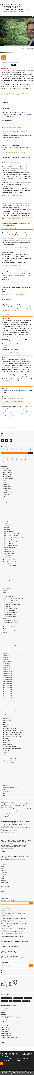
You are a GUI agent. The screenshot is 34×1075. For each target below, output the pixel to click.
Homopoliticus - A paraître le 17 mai (9, 1037)
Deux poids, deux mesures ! (8, 951)
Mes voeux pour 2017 (7, 685)
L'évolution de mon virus (8, 624)
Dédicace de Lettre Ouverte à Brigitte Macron (13, 537)
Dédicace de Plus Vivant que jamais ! (11, 541)
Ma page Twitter (4, 1031)
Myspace (5, 716)
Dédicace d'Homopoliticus (9, 531)
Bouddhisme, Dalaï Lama (8, 500)
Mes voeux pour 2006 (7, 663)
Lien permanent (5, 93)
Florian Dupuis (5, 850)
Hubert (4, 578)
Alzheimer (5, 482)
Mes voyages (6, 704)
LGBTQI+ (5, 592)
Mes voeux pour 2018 (7, 687)
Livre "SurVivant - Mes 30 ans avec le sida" (12, 604)
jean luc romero (27, 997)
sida (29, 1000)
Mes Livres (5, 657)
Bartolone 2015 (6, 494)
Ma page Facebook (5, 1025)
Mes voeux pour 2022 (7, 693)
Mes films (5, 653)
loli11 (7, 228)
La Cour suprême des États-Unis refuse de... (21, 840)
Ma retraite (5, 628)
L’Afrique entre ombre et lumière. (10, 956)
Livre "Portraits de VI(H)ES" (9, 602)
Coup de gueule (6, 529)
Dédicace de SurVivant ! (8, 543)
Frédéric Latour (9, 294)
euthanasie (20, 997)
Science (4, 756)
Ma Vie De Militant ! (7, 632)
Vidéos (4, 789)
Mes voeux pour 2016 (7, 683)
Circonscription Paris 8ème (9, 513)
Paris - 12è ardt (6, 718)
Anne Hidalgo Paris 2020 (8, 488)
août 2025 (3, 884)
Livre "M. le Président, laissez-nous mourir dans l (13, 598)
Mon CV (3, 1012)
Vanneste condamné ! (10, 63)
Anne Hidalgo (6, 484)
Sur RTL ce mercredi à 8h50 (27, 51)
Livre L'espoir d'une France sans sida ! (11, 608)
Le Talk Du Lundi (6, 588)
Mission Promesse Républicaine (10, 708)
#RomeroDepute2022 (8, 472)
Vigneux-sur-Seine (7, 791)
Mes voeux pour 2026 (7, 701)
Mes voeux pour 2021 (7, 691)
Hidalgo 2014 (6, 569)
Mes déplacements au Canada (9, 647)
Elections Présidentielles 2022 (9, 561)
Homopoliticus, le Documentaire (10, 574)
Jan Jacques (4, 808)
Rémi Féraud (6, 750)
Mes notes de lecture (7, 661)
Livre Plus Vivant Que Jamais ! (9, 616)
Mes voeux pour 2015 (7, 681)
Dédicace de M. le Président (9, 539)
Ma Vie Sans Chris (7, 634)
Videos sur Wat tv (5, 1029)
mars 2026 (3, 870)
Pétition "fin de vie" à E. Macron (10, 728)
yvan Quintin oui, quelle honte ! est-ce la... (11, 821)
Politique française (5, 94)
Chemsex (5, 504)
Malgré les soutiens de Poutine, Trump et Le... (21, 804)
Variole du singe (6, 785)
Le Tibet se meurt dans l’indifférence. (11, 946)
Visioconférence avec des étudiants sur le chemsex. (14, 941)
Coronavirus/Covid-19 (8, 525)
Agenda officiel (4, 1008)
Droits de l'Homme (7, 555)
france (14, 997)
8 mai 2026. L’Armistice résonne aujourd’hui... (13, 926)
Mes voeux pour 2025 (7, 699)
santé (10, 1000)
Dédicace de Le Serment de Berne (10, 535)
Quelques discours (5, 1019)
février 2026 (4, 872)
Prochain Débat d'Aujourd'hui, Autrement (12, 748)
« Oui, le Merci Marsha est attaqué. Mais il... (16, 845)
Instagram (5, 582)
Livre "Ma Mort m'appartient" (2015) (11, 600)
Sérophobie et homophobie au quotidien (10, 1017)
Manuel (7, 195)
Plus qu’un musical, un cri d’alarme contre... (12, 931)
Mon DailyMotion (5, 1021)
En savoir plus (10, 1073)
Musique (5, 714)
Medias (4, 641)
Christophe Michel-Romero (9, 506)
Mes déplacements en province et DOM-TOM (13, 649)
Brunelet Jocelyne (5, 815)
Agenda (4, 480)
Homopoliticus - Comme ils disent (10, 571)
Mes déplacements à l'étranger (10, 645)
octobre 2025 (4, 880)
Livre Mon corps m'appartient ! (9, 614)
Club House (5, 515)
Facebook (5, 567)
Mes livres (3, 1014)
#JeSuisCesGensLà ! (7, 470)
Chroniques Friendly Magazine (10, 509)
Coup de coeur (6, 527)
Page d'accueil (16, 51)
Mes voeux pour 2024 (7, 697)
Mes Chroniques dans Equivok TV (10, 643)
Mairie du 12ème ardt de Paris (9, 636)
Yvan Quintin (4, 804)
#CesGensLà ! (6, 468)
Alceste (7, 313)
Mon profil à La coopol (6, 1035)
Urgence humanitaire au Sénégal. (10, 912)
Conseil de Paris (6, 519)
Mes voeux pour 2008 (7, 667)
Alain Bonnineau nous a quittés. (9, 917)
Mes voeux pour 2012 (7, 675)
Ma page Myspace (5, 1023)
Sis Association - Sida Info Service (10, 760)
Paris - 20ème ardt (7, 720)
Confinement (6, 517)
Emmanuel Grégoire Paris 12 (9, 563)
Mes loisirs (5, 659)
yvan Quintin (4, 834)
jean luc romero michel (7, 997)
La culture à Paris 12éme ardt (9, 586)
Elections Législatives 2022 (9, 559)
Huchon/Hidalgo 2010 (8, 580)
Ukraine (4, 783)
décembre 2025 (4, 876)
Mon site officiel (4, 1010)
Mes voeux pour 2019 (7, 689)
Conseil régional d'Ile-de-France (10, 521)
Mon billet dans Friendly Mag (9, 710)
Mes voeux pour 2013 (7, 677)
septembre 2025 (4, 882)
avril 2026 (3, 868)
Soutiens (5, 764)
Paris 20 (4, 722)
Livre (4, 594)
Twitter (4, 781)
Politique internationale (8, 744)
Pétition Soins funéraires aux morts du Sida (12, 736)
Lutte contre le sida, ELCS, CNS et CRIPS (11, 620)
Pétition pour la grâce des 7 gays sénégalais (12, 732)
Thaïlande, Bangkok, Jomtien (9, 769)
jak (6, 162)
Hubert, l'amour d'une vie (6, 1016)
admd (3, 1000)
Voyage (4, 793)
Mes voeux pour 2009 (7, 669)
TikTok (4, 777)
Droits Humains (6, 557)
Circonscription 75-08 (7, 511)
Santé (4, 754)
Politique (24, 1000)
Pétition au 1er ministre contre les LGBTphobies (13, 730)
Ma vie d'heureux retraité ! (9, 630)
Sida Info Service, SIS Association (10, 758)
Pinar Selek (5, 738)
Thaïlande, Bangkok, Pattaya (9, 771)
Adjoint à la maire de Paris (8, 478)
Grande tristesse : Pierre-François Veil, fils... (12, 936)
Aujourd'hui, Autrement (8, 492)
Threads (5, 773)
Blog (4, 498)
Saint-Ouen (5, 752)
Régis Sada (8, 218)
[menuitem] (17, 47)
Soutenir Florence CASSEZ (9, 762)
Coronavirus (5, 523)
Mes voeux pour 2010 (7, 671)
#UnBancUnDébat (7, 474)
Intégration (5, 584)
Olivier (7, 127)
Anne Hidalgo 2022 (7, 486)
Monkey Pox (5, 712)
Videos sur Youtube (5, 1027)
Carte (3, 891)
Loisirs (4, 618)
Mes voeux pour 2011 (7, 673)
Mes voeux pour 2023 (7, 695)
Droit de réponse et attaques (9, 553)
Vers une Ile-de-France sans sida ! (10, 787)
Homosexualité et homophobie (23, 93)
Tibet (4, 775)
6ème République (7, 476)
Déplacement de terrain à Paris (10, 547)
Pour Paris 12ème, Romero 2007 (10, 746)
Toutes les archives (5, 886)
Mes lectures (6, 655)
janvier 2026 (4, 874)
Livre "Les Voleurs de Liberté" (9, 596)
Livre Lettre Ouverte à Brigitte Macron (11, 612)
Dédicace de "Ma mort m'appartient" (11, 533)
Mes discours (6, 651)
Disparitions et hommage (8, 551)
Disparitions (5, 549)
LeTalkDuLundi (6, 590)
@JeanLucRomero (5, 435)
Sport (4, 766)
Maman (4, 639)
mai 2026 (3, 866)
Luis (2, 845)
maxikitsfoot (4, 827)
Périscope (5, 726)
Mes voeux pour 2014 (7, 679)
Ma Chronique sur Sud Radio (9, 626)
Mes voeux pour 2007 (7, 665)
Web (4, 795)
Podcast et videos (7, 740)
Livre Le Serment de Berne (9, 610)
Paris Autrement (6, 724)
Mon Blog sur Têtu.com (6, 1033)
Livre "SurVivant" (6, 606)
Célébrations (6, 502)
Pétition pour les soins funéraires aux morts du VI (13, 734)
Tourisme (5, 779)
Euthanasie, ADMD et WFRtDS (9, 565)
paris (7, 1000)
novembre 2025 (4, 878)
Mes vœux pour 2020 (7, 706)
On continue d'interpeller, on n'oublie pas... (12, 922)
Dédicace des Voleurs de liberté (10, 545)
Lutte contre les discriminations (10, 622)
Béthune (5, 496)
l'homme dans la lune (10, 247)
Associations (6, 490)
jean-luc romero (17, 1000)
